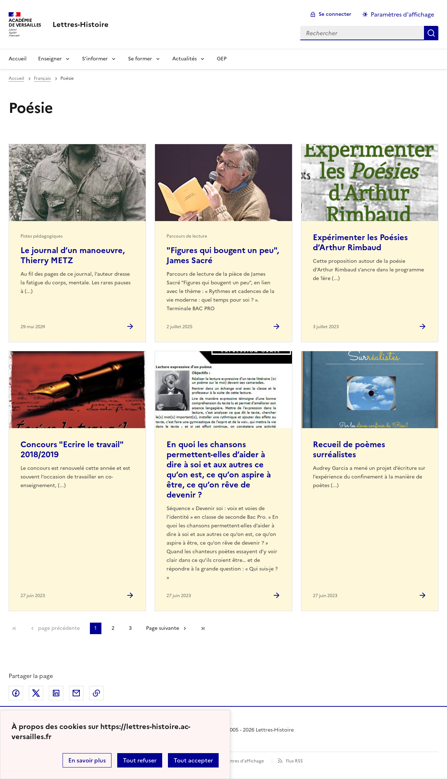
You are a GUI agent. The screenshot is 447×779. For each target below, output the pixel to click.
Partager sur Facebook (16, 693)
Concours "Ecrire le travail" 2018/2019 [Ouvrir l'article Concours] (71, 449)
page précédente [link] (59, 628)
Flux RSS (294, 761)
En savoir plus (87, 760)
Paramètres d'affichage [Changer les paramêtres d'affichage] (402, 14)
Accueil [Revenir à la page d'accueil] (18, 59)
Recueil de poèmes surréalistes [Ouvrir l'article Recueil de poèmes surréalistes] (349, 449)
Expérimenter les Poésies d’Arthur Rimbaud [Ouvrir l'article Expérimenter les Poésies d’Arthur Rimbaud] (360, 242)
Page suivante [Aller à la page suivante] (162, 628)
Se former (140, 59)
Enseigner (50, 59)
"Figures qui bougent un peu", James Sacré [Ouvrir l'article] (223, 255)
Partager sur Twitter (36, 693)
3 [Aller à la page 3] (130, 628)
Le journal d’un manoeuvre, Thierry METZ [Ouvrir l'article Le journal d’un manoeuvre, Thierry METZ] (72, 255)
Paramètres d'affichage (239, 761)
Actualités (184, 59)
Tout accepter (193, 760)
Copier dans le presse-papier (96, 693)
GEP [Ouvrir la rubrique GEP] (222, 59)
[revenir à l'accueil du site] (81, 24)
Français (42, 78)
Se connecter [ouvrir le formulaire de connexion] (335, 14)
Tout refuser (139, 760)
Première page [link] (14, 628)
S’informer (95, 59)
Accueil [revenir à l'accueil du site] (16, 78)
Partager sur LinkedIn (56, 693)
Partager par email (76, 693)
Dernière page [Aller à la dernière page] (203, 628)
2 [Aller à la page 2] (112, 628)
